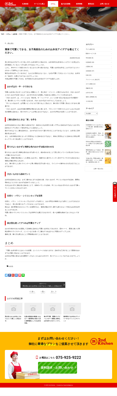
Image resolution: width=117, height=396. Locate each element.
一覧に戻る (10, 43)
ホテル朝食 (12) (90, 84)
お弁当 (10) (89, 92)
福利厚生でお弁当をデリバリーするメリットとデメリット (71, 319)
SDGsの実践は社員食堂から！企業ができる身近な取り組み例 (95, 143)
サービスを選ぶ (39, 4)
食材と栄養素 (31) (91, 97)
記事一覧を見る (98, 168)
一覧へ (43, 291)
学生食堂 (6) (89, 58)
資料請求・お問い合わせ (57, 367)
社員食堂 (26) (90, 62)
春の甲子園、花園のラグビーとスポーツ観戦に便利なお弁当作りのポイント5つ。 (52, 319)
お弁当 (15, 34)
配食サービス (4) (91, 53)
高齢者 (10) (89, 88)
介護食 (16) (89, 66)
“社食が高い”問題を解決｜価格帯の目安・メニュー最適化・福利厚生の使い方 (94, 160)
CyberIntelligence (68, 385)
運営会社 (91, 4)
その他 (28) (89, 101)
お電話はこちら (60, 357)
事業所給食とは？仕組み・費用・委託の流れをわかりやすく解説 (95, 151)
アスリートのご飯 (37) (93, 79)
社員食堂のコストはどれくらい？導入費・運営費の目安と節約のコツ (95, 126)
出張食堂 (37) (90, 71)
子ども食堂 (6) (90, 49)
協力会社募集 (65, 4)
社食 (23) (88, 75)
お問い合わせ (104, 4)
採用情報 (79, 4)
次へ (52, 291)
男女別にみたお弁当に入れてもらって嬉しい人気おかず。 (43, 286)
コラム (53, 4)
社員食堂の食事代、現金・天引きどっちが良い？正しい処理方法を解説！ (95, 135)
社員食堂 (25, 4)
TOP (2, 34)
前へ (33, 291)
